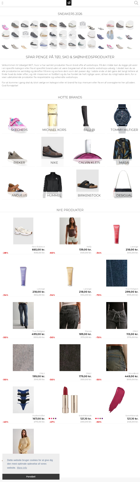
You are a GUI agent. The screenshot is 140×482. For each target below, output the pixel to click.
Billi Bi (89, 130)
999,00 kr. (132, 295)
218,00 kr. (132, 249)
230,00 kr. (85, 422)
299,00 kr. (131, 291)
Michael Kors (54, 130)
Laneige (134, 246)
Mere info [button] (22, 467)
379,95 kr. (85, 337)
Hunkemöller (38, 415)
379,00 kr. (132, 337)
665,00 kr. (38, 249)
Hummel (54, 195)
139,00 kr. (85, 249)
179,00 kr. (85, 376)
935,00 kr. (39, 253)
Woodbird (133, 373)
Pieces (88, 331)
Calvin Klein (89, 162)
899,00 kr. (132, 379)
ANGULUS (19, 195)
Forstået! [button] (31, 476)
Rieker (19, 162)
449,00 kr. (131, 376)
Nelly (89, 246)
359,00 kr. (85, 379)
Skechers (19, 130)
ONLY (135, 331)
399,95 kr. (39, 379)
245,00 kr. (132, 422)
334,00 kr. (132, 253)
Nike (54, 162)
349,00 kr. (85, 253)
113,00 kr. (132, 334)
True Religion (132, 289)
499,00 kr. (38, 334)
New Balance (38, 246)
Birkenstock (89, 195)
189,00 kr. (85, 334)
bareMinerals (85, 415)
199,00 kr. (38, 376)
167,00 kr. (39, 418)
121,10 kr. (85, 418)
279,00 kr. (39, 422)
